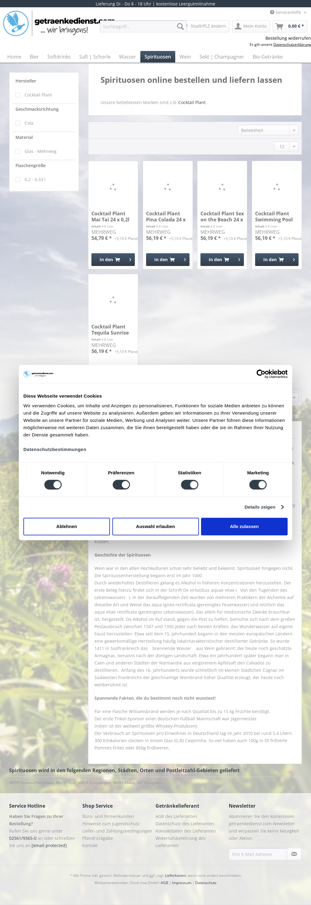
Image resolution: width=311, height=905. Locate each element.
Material (24, 137)
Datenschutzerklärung (292, 44)
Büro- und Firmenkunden (108, 816)
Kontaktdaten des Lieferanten (186, 831)
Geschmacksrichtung (37, 109)
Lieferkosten (175, 875)
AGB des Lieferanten (176, 816)
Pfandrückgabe (97, 838)
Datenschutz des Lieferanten (185, 823)
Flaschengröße (30, 165)
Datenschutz (206, 882)
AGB (164, 882)
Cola (29, 123)
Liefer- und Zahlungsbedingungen (117, 831)
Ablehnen (66, 526)
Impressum (181, 882)
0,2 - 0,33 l (35, 179)
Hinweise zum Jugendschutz (111, 823)
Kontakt (90, 845)
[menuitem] (143, 29)
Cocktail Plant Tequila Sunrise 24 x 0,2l (110, 330)
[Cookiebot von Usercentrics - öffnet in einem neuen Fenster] (261, 373)
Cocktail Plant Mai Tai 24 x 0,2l (110, 216)
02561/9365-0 (22, 838)
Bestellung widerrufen (288, 38)
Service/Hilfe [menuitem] (286, 12)
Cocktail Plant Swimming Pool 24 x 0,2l (274, 216)
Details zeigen (259, 507)
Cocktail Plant (38, 95)
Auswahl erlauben (155, 526)
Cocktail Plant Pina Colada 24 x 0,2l (166, 216)
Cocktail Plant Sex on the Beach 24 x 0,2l (222, 216)
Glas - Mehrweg (40, 151)
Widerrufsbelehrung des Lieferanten (181, 841)
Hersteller (25, 81)
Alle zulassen (244, 526)
